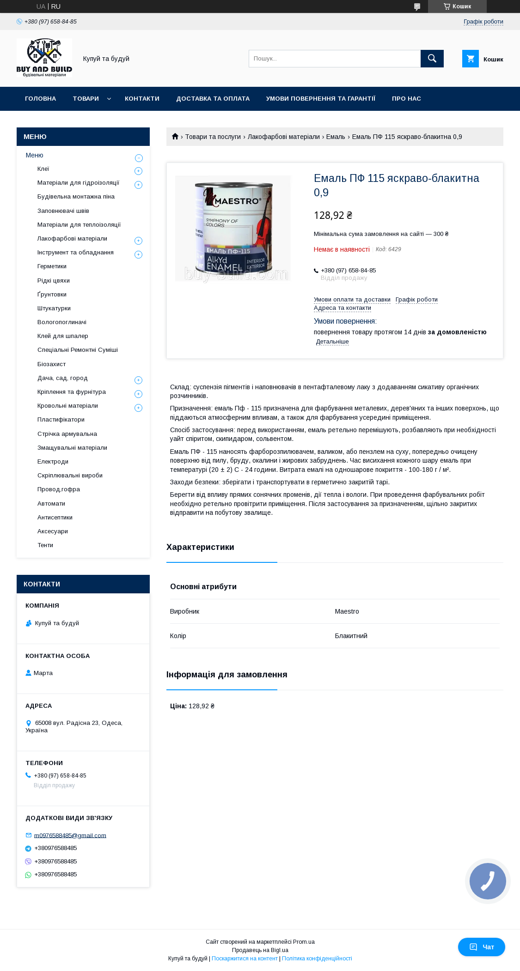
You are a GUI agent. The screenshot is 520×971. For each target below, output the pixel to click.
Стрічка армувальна (67, 433)
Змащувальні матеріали (72, 447)
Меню (34, 155)
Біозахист (51, 364)
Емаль (335, 136)
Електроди (52, 461)
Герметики (52, 266)
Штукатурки (54, 308)
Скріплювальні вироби (70, 475)
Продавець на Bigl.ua (260, 950)
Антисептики (55, 517)
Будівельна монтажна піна (76, 196)
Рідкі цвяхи (53, 280)
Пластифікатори (61, 419)
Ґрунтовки (52, 294)
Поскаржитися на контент (245, 958)
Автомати (51, 503)
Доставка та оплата (213, 98)
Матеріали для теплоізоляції (79, 224)
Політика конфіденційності (317, 958)
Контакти (142, 98)
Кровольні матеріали (67, 405)
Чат (481, 947)
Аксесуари (52, 531)
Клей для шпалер (62, 335)
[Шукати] (432, 58)
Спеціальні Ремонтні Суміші (77, 349)
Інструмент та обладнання (75, 252)
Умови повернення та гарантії (320, 98)
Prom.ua (304, 942)
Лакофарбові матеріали (284, 136)
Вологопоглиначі (61, 322)
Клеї (43, 168)
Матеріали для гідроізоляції (78, 182)
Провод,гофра (58, 489)
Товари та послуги (213, 136)
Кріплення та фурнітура (71, 391)
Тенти (45, 545)
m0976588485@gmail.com (70, 835)
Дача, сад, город (62, 377)
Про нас (406, 98)
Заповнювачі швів (63, 210)
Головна (40, 98)
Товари (86, 98)
